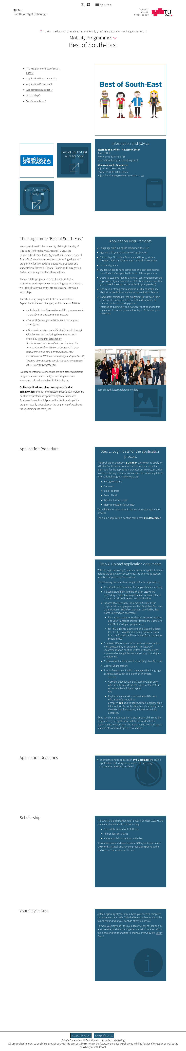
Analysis (104, 1040)
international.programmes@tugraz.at (117, 160)
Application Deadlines (38, 89)
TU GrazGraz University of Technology (30, 12)
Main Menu (103, 4)
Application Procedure (38, 84)
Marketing (118, 1040)
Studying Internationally (82, 31)
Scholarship (32, 95)
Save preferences (104, 1035)
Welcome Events (142, 917)
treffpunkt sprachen (48, 338)
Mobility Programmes (93, 37)
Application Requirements (40, 78)
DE (82, 4)
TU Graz (45, 31)
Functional (90, 1040)
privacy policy (121, 1043)
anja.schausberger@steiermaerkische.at (118, 175)
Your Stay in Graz (35, 101)
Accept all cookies (81, 1035)
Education (60, 31)
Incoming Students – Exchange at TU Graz (121, 31)
